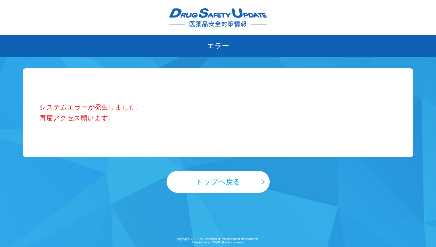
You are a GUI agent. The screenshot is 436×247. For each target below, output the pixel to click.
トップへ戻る (218, 182)
